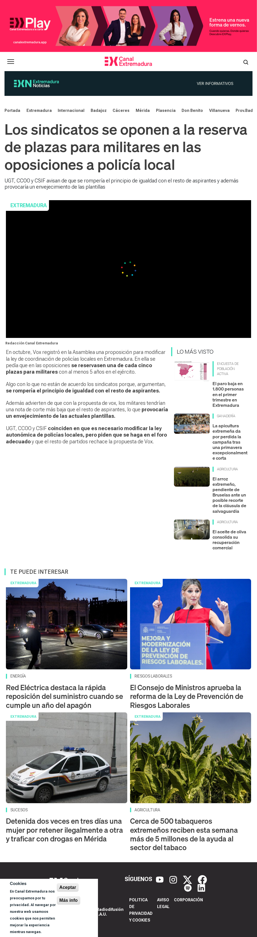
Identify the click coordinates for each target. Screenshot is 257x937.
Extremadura (39, 110)
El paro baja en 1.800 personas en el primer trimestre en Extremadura (228, 394)
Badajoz (99, 110)
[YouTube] (160, 879)
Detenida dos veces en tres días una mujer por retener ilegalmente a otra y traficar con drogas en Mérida (64, 829)
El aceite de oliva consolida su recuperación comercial (229, 540)
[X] (188, 879)
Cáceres (121, 110)
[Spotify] (188, 887)
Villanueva (219, 110)
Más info (68, 900)
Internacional (71, 110)
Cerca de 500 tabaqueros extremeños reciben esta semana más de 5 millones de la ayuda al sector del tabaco (184, 834)
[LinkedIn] (201, 887)
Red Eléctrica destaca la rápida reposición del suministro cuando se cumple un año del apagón (64, 696)
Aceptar (67, 887)
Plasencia (166, 110)
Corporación (188, 900)
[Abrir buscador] (246, 61)
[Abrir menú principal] (11, 61)
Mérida (143, 110)
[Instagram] (173, 879)
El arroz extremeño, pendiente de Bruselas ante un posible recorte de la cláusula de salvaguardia (229, 495)
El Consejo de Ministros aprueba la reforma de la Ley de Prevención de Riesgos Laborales (186, 696)
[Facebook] (202, 879)
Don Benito (192, 110)
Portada (12, 110)
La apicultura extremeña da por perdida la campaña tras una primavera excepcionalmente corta (230, 442)
